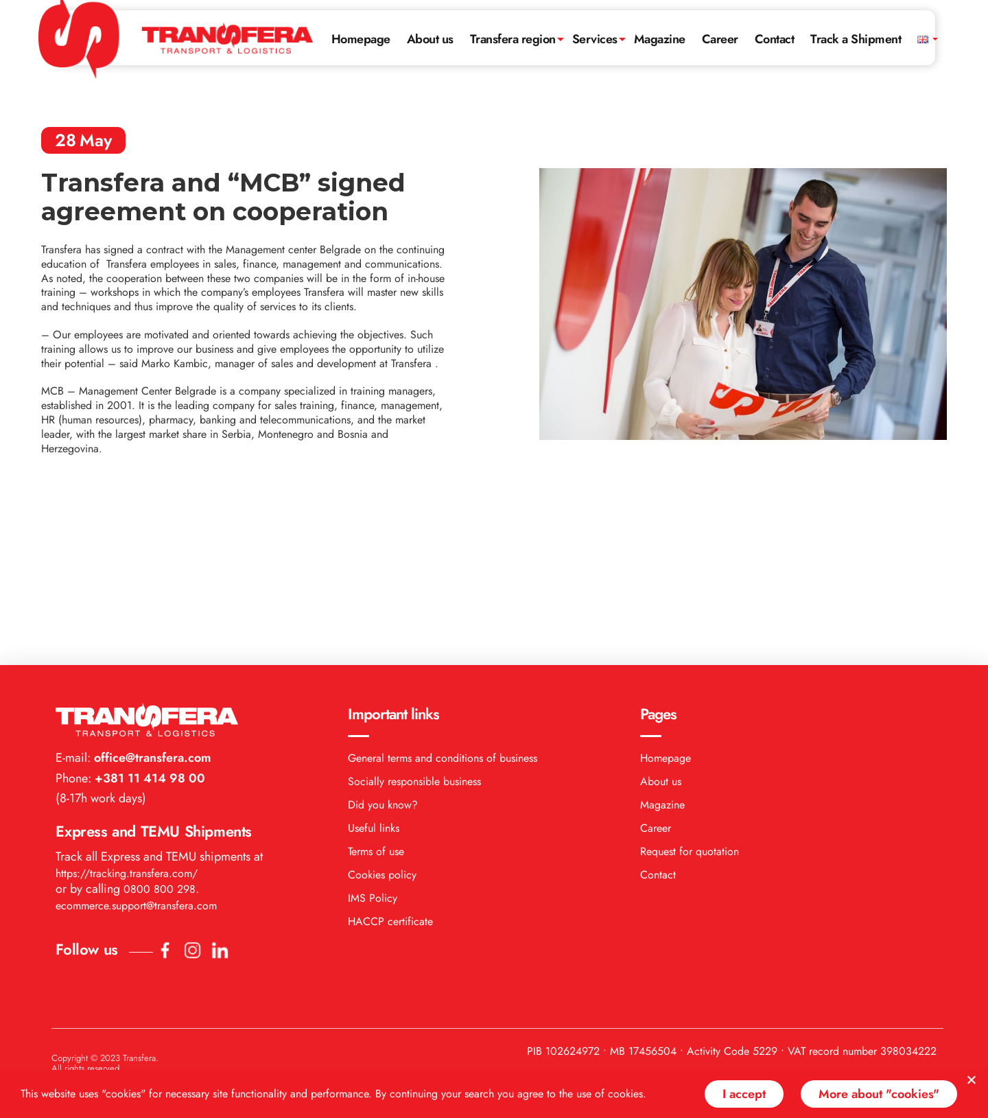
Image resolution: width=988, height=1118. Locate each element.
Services (595, 39)
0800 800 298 (160, 728)
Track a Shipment (855, 39)
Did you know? (383, 643)
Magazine (659, 39)
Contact (775, 39)
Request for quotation (689, 690)
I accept (744, 1094)
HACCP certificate (390, 760)
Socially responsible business (414, 620)
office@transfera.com (151, 596)
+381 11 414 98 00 (148, 617)
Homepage (360, 39)
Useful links (373, 667)
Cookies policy (382, 713)
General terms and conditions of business (442, 597)
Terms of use (376, 690)
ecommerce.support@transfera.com (136, 744)
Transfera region (513, 39)
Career (720, 39)
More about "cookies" (879, 1094)
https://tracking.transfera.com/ (127, 712)
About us (430, 39)
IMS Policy (372, 737)
